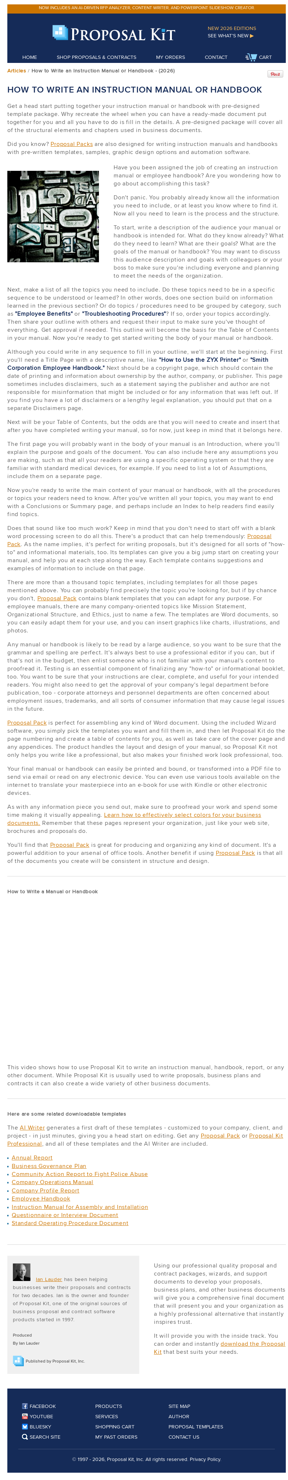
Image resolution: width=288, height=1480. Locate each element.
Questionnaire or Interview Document (65, 1215)
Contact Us (184, 1436)
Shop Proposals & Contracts (96, 57)
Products (108, 1406)
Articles (16, 70)
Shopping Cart (114, 1426)
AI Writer (32, 1127)
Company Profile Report (46, 1190)
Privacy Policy (205, 1459)
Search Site (41, 1436)
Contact (216, 57)
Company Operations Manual (52, 1182)
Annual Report (32, 1157)
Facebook (39, 1406)
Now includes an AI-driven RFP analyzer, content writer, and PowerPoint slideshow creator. (147, 7)
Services (106, 1416)
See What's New (231, 35)
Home (29, 57)
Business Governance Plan (49, 1166)
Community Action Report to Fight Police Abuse (80, 1174)
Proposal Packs (72, 144)
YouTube (37, 1416)
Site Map (179, 1406)
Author (179, 1416)
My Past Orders (116, 1436)
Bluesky (36, 1426)
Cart (258, 57)
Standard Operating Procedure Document (70, 1223)
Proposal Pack (57, 598)
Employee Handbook (41, 1198)
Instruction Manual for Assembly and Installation (80, 1207)
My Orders (170, 57)
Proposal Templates (196, 1426)
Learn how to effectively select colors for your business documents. (134, 819)
